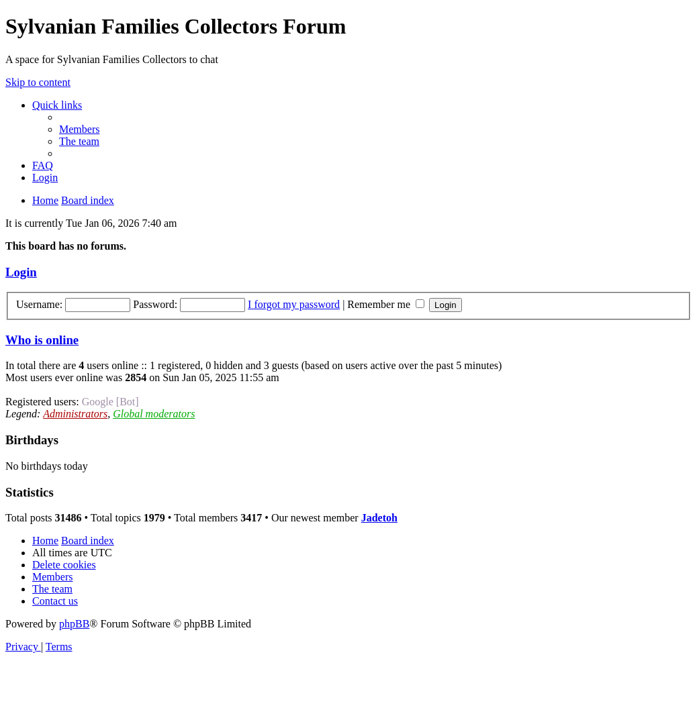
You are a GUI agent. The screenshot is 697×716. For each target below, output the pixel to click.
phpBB (74, 623)
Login (21, 272)
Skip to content (38, 82)
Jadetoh (379, 517)
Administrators (75, 413)
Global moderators (154, 413)
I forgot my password (294, 304)
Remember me (385, 304)
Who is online (42, 340)
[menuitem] (79, 129)
